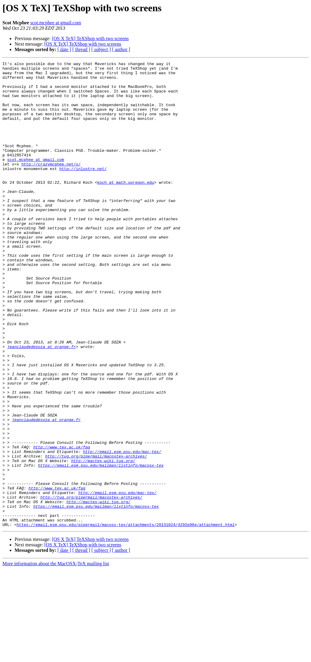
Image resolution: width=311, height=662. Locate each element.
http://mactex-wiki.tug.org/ (103, 541)
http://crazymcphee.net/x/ (50, 185)
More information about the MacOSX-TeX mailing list (55, 656)
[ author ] (121, 49)
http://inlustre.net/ (83, 190)
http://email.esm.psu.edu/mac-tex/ (122, 530)
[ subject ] (101, 49)
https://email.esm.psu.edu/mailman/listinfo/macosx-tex (100, 546)
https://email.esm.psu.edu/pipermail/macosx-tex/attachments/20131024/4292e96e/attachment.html (126, 617)
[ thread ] (81, 49)
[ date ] (64, 49)
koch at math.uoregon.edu (125, 207)
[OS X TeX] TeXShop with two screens (90, 38)
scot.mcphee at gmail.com (55, 22)
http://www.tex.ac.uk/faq (61, 524)
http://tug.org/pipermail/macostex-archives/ (96, 535)
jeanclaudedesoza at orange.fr (41, 404)
